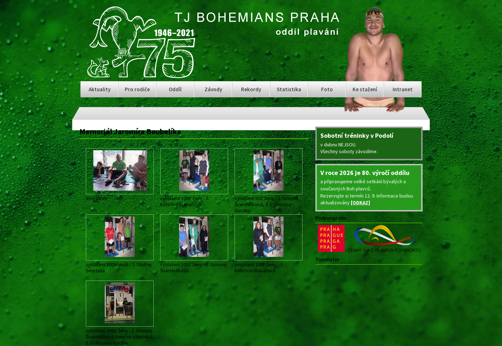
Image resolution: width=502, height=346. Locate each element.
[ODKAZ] (360, 202)
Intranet (403, 89)
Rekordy (251, 89)
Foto (327, 89)
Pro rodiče (137, 89)
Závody (213, 89)
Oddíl (175, 89)
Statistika (289, 89)
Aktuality (99, 89)
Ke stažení (365, 89)
